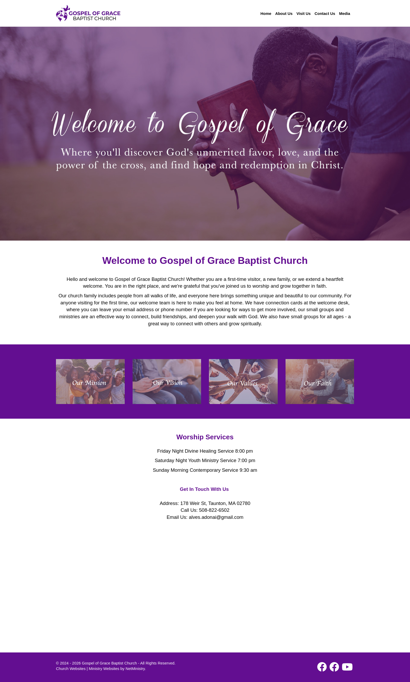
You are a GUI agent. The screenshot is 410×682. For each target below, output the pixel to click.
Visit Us (304, 13)
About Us (283, 13)
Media (344, 13)
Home (265, 13)
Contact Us (325, 13)
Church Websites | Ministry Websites (88, 668)
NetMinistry (135, 668)
